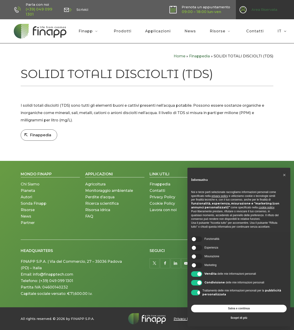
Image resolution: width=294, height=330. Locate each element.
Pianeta (28, 193)
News (26, 219)
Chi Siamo (30, 187)
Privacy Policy (162, 200)
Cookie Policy (162, 206)
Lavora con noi (163, 212)
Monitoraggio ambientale (109, 193)
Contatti (157, 193)
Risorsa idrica (97, 212)
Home (179, 56)
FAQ (89, 219)
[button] (284, 175)
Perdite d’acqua (100, 200)
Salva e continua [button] (239, 308)
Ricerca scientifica (102, 206)
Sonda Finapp (33, 206)
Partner (28, 225)
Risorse (28, 212)
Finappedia (199, 56)
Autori (26, 200)
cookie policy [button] (266, 207)
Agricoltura (95, 187)
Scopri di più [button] (239, 317)
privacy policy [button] (220, 196)
